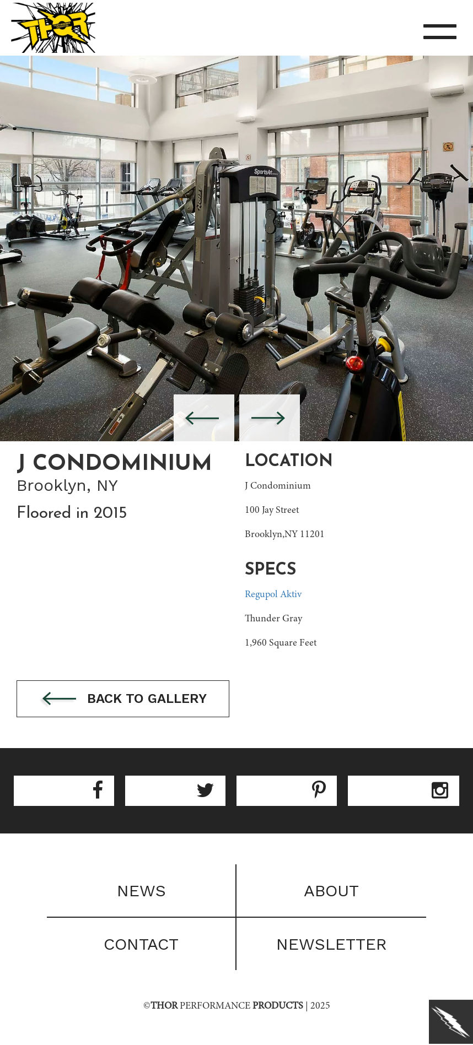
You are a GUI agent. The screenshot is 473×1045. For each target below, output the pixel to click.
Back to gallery (123, 699)
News (141, 890)
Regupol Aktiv (273, 595)
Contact (141, 944)
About (331, 890)
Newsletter (331, 944)
